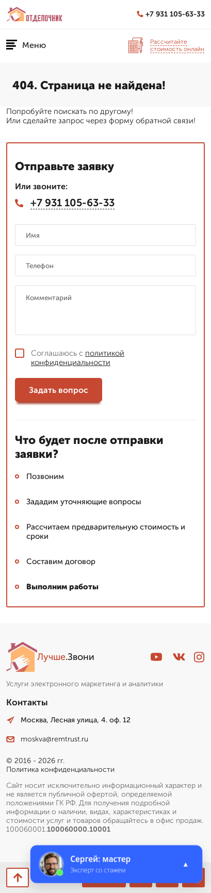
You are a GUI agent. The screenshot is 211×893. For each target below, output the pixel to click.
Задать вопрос (58, 390)
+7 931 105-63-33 (171, 14)
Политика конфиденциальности (60, 769)
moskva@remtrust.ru (47, 739)
